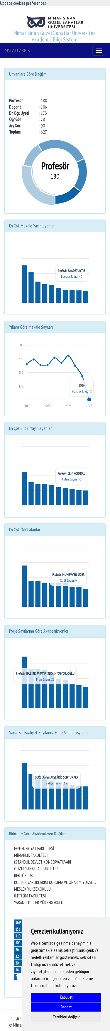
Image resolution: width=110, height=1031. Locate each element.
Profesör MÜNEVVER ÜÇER (68, 574)
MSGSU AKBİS (17, 50)
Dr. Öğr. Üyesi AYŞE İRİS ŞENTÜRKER (56, 777)
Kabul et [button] (66, 997)
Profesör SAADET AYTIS (71, 270)
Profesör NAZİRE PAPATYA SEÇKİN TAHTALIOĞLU (45, 673)
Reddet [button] (66, 1007)
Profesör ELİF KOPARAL (71, 473)
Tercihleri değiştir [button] (66, 1017)
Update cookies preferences (23, 3)
